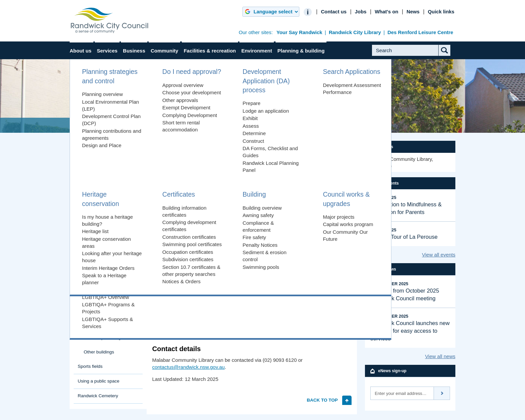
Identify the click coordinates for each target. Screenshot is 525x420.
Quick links (441, 11)
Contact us (334, 11)
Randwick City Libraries (219, 125)
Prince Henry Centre (104, 245)
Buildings (171, 125)
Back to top (322, 400)
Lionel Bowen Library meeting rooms (111, 284)
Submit (449, 55)
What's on (386, 11)
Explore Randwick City (100, 166)
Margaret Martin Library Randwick (107, 318)
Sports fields (90, 366)
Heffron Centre (98, 225)
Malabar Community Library (110, 301)
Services (107, 51)
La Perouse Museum (105, 235)
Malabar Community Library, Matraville (401, 162)
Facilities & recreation (210, 51)
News (413, 11)
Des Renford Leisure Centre (420, 32)
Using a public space (99, 381)
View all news (440, 356)
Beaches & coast (94, 196)
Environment (256, 51)
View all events (438, 254)
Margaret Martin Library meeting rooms (112, 334)
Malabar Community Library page (307, 326)
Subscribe (442, 393)
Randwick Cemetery (98, 395)
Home (83, 125)
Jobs (361, 11)
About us (80, 51)
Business (134, 51)
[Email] (402, 393)
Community (164, 51)
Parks (83, 181)
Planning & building (301, 51)
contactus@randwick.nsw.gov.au (188, 367)
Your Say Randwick (299, 32)
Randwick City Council (109, 20)
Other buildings (99, 351)
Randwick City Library (355, 32)
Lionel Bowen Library (111, 271)
